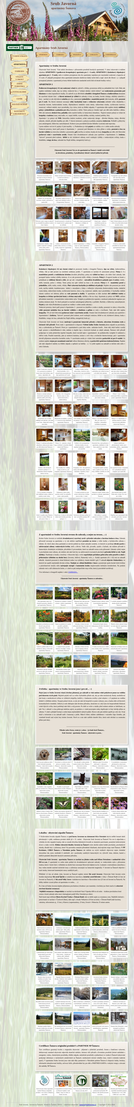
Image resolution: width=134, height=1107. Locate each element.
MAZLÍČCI (77, 55)
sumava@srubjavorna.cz (87, 1105)
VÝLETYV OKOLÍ (19, 78)
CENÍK (19, 99)
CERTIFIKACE (111, 55)
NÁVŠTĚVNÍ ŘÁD (19, 104)
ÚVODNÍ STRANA (19, 56)
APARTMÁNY (19, 64)
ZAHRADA (19, 71)
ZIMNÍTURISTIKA (19, 85)
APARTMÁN (43, 55)
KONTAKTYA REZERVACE (19, 112)
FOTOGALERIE (19, 92)
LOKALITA (94, 55)
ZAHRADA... (73, 572)
